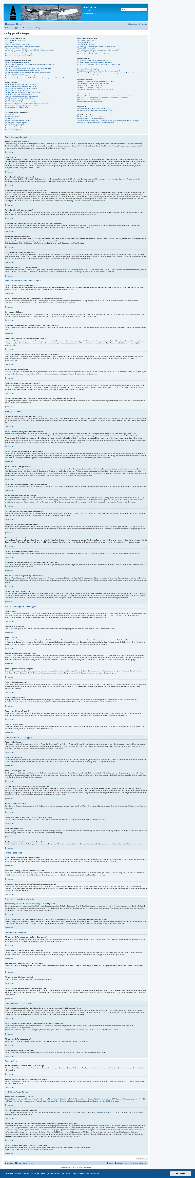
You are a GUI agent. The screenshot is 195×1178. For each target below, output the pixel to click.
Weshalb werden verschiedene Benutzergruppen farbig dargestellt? (98, 50)
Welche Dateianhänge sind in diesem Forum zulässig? (94, 108)
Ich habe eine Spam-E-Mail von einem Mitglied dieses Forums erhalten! (99, 64)
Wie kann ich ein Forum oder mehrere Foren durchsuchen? (95, 81)
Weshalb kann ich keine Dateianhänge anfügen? (19, 98)
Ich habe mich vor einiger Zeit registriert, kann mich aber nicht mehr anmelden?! (29, 50)
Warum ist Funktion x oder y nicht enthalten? (91, 118)
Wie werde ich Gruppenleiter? (86, 48)
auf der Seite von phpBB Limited (64, 1101)
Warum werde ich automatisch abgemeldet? (18, 54)
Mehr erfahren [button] (92, 1173)
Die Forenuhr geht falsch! (12, 66)
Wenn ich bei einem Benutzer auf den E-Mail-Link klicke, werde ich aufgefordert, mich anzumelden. (35, 78)
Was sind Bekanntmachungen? (14, 124)
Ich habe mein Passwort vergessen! (16, 52)
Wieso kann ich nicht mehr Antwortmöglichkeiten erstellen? (23, 92)
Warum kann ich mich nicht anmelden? (17, 48)
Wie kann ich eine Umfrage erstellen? (16, 90)
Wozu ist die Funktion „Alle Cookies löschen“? (19, 56)
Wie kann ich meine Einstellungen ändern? (18, 62)
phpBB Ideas (100, 1112)
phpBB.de (138, 343)
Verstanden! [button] (181, 1173)
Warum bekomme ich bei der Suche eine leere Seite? (93, 85)
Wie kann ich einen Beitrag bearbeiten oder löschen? (21, 86)
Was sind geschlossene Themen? (15, 128)
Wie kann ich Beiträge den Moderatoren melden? (20, 102)
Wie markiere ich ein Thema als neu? (16, 107)
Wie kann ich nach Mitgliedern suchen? (89, 87)
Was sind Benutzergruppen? (86, 44)
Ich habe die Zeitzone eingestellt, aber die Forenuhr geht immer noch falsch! (28, 68)
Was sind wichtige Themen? (13, 126)
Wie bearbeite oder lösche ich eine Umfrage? (18, 94)
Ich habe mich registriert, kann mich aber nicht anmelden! (22, 46)
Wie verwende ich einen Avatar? (15, 74)
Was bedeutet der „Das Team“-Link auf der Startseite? (93, 54)
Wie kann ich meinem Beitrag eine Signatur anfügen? (21, 88)
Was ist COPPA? (10, 42)
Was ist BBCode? (10, 114)
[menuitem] (18, 24)
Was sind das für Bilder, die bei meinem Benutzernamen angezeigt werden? (28, 72)
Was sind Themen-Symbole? (14, 130)
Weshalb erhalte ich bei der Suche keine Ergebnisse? (93, 83)
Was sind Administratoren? (85, 40)
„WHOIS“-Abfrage (14, 1128)
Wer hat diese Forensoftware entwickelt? (89, 117)
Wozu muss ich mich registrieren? (15, 40)
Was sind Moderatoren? (84, 42)
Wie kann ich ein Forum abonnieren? (88, 100)
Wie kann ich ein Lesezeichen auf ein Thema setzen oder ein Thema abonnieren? (102, 97)
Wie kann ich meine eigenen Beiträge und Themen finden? (95, 89)
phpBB (69, 1167)
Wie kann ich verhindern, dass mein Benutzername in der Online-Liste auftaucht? (30, 64)
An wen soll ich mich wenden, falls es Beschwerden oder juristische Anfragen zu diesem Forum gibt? (108, 120)
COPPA (115, 192)
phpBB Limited (123, 343)
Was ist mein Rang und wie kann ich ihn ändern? (20, 76)
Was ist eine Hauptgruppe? (85, 52)
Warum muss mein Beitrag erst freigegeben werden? (21, 106)
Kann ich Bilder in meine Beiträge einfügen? (18, 120)
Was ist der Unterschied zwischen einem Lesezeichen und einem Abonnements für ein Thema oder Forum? (110, 96)
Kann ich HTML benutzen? (13, 116)
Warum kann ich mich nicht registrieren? (17, 44)
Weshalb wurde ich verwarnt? (14, 100)
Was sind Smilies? (10, 118)
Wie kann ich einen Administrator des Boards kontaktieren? (95, 122)
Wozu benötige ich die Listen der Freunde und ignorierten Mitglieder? (98, 71)
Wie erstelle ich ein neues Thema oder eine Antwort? (21, 84)
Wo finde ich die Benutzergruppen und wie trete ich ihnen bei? (96, 46)
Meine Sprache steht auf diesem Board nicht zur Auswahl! (22, 70)
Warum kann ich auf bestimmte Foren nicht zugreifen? (21, 96)
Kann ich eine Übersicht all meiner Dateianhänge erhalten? (95, 110)
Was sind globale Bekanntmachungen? (17, 122)
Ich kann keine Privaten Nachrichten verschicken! (92, 60)
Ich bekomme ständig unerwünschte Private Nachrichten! (94, 62)
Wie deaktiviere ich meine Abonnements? (90, 101)
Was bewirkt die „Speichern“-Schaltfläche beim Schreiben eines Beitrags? (27, 104)
